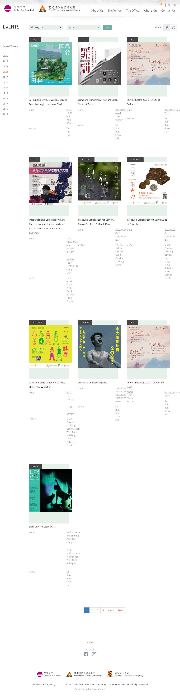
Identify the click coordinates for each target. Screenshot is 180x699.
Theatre (85, 322)
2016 (5, 108)
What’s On (150, 10)
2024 (5, 66)
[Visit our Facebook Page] (86, 654)
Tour (34, 40)
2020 (5, 87)
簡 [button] (174, 4)
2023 (5, 71)
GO (107, 27)
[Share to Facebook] (166, 27)
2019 (5, 92)
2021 (5, 82)
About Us (97, 10)
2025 (5, 61)
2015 (5, 114)
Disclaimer (36, 684)
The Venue (115, 10)
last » (121, 610)
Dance (35, 466)
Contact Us (168, 10)
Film (132, 40)
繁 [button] (169, 4)
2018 (5, 98)
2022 (5, 77)
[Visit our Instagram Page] (94, 654)
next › (111, 610)
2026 (5, 55)
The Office (132, 10)
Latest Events (10, 46)
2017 (5, 103)
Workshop (86, 159)
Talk (84, 40)
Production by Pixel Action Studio (90, 689)
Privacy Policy (49, 684)
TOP (91, 642)
